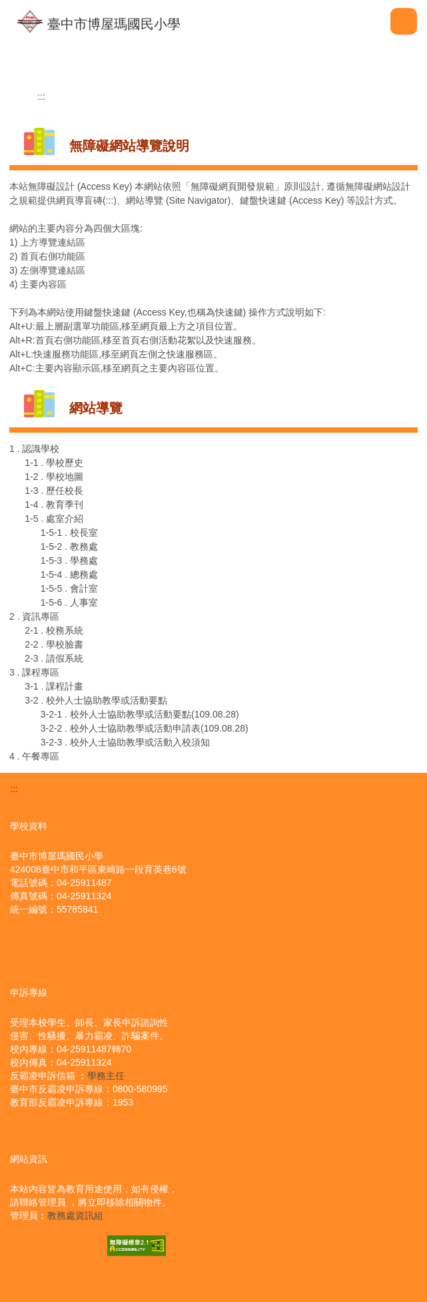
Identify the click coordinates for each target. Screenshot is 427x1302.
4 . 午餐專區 (34, 756)
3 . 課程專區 (34, 672)
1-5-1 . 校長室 (69, 532)
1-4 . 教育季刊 (54, 504)
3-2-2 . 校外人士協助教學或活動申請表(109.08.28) (144, 728)
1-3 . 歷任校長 (54, 490)
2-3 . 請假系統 (54, 658)
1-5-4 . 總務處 (69, 574)
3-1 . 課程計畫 (54, 686)
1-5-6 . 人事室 (69, 602)
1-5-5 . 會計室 (69, 588)
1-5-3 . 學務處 (69, 560)
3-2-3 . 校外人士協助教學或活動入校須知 (125, 742)
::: (41, 96)
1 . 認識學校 (34, 448)
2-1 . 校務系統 (54, 630)
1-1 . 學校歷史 (54, 462)
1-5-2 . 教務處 (69, 546)
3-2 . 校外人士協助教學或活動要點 (96, 700)
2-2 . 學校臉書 (54, 644)
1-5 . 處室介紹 (54, 518)
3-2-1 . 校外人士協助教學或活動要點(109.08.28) (140, 714)
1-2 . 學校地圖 (54, 476)
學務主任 (106, 1075)
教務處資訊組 (75, 1215)
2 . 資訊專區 (34, 616)
